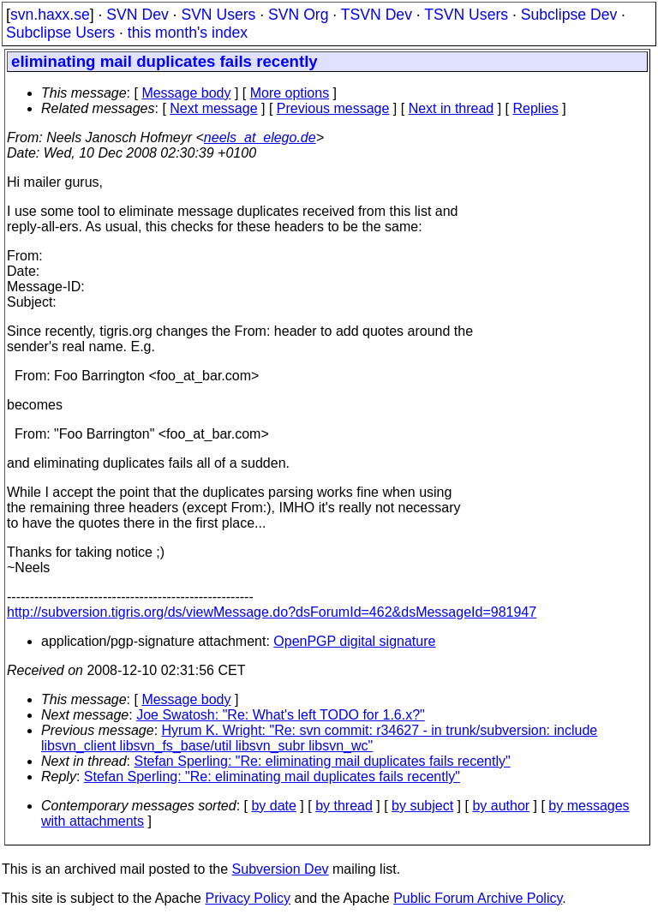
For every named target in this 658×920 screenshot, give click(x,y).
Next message (213, 108)
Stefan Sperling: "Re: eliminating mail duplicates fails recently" (323, 761)
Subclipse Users (60, 32)
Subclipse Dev (569, 14)
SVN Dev (137, 14)
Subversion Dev (280, 869)
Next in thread (451, 108)
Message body (185, 93)
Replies (536, 108)
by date (273, 805)
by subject (422, 805)
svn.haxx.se (50, 14)
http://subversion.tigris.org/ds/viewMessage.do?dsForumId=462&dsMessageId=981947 (271, 612)
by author (500, 805)
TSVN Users (466, 14)
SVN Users (218, 14)
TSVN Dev (376, 14)
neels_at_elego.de (260, 137)
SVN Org (298, 14)
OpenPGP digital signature (354, 641)
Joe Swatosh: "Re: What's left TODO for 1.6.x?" (280, 715)
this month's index (188, 32)
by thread (344, 805)
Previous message (333, 108)
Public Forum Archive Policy (477, 898)
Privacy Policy (247, 898)
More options (290, 93)
